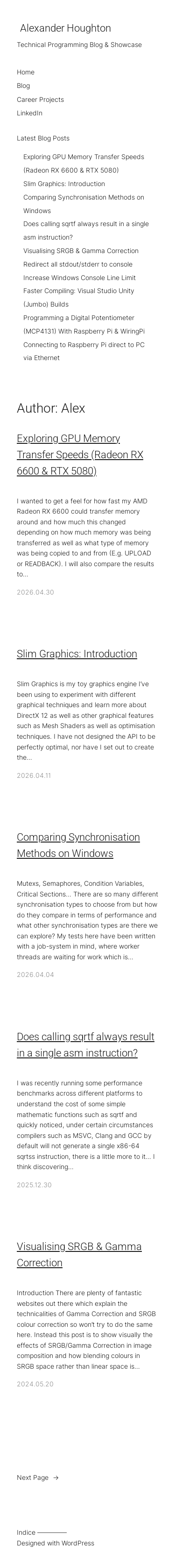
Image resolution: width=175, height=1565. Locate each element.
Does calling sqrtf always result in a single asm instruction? (85, 1045)
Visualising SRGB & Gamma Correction (81, 250)
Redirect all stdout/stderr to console (78, 264)
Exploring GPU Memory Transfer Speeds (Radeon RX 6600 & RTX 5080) (80, 455)
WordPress (78, 1543)
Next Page (38, 1477)
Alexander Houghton (65, 28)
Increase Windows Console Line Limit (79, 277)
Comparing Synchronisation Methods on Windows (78, 845)
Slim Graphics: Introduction (64, 183)
